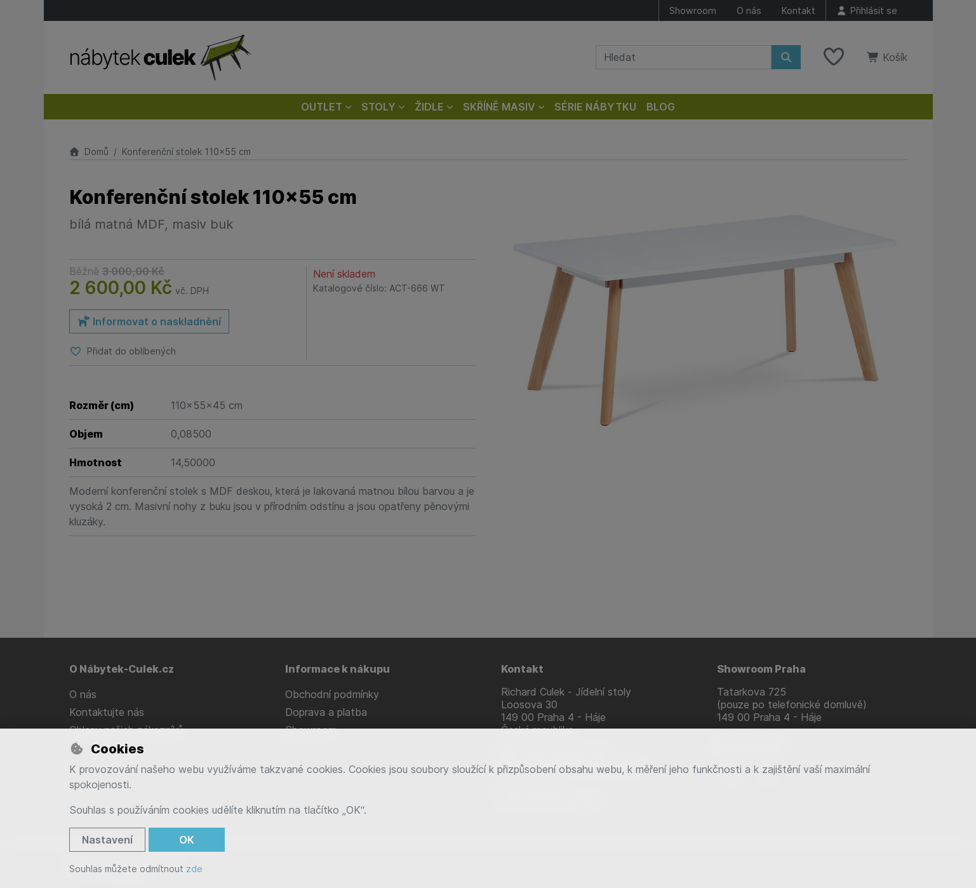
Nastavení (107, 839)
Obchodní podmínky (332, 694)
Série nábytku (595, 106)
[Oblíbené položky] (834, 57)
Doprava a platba (326, 712)
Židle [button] (429, 106)
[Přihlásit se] (866, 10)
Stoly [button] (378, 106)
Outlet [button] (321, 106)
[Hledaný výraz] (684, 57)
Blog (660, 106)
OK (186, 839)
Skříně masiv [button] (499, 106)
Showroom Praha (761, 669)
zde (194, 868)
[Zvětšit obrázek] (704, 321)
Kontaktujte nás (106, 712)
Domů (89, 151)
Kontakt (798, 10)
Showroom (692, 10)
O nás (749, 10)
